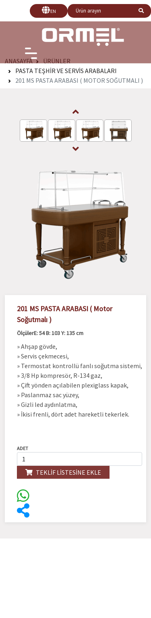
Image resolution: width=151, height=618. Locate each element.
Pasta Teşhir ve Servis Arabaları (66, 71)
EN (53, 11)
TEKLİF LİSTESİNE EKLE (63, 472)
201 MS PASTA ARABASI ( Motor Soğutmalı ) (79, 80)
